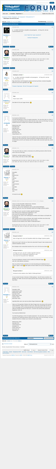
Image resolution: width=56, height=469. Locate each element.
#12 (52, 49)
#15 (52, 115)
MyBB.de (13, 355)
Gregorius (6, 100)
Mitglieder (39, 11)
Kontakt (10, 351)
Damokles (6, 294)
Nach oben (24, 351)
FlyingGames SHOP (17, 351)
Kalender (46, 11)
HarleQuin (6, 35)
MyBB (21, 355)
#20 (52, 286)
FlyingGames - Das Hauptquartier (18, 16)
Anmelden (12, 13)
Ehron (6, 78)
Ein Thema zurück (8, 338)
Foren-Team (5, 351)
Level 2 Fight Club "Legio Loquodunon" (32, 35)
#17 (52, 169)
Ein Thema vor (16, 338)
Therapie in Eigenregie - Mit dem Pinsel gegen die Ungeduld (25, 86)
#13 (52, 71)
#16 (52, 148)
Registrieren (19, 13)
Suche (32, 11)
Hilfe (52, 11)
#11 (52, 27)
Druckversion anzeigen (8, 343)
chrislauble (7, 123)
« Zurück (8, 21)
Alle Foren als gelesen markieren (40, 351)
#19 (52, 232)
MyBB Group (29, 355)
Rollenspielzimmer (29, 16)
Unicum (6, 177)
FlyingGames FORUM (6, 16)
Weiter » (19, 21)
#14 (52, 92)
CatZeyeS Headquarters (32, 37)
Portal (27, 11)
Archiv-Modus (30, 351)
